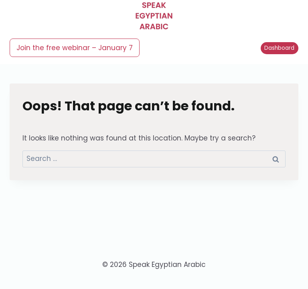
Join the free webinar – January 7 (74, 48)
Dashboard (279, 48)
